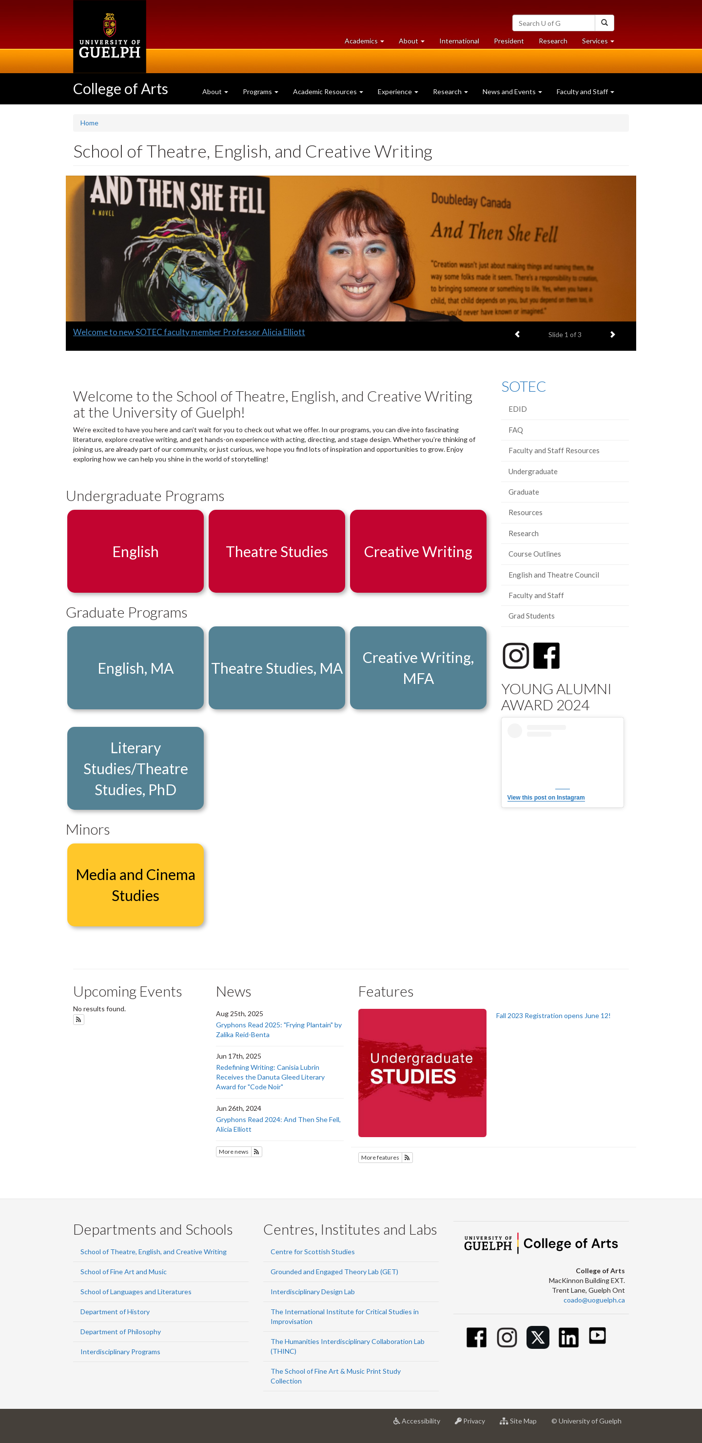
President (509, 41)
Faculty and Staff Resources (554, 450)
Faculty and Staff (536, 595)
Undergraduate (533, 471)
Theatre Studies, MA (277, 668)
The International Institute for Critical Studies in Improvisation (345, 1316)
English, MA (136, 668)
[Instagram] (507, 1337)
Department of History (115, 1311)
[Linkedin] (568, 1337)
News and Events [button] (512, 91)
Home (89, 123)
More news (234, 1151)
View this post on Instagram (546, 797)
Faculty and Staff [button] (585, 91)
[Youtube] (597, 1335)
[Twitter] (537, 1337)
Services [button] (602, 43)
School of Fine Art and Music (123, 1271)
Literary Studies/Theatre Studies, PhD (135, 768)
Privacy (473, 1424)
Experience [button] (398, 91)
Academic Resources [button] (328, 91)
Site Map (522, 1424)
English (135, 551)
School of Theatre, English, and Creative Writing (153, 1251)
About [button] (415, 43)
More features (380, 1157)
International (459, 41)
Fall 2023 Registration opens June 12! (553, 1015)
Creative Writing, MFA (418, 667)
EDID (517, 408)
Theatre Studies (277, 551)
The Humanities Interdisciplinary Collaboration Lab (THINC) (348, 1346)
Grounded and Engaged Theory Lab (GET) (334, 1271)
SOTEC (523, 386)
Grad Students (531, 615)
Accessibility (420, 1424)
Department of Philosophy (120, 1331)
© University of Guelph (586, 1421)
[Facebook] (476, 1337)
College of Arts (120, 88)
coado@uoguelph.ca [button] (594, 1300)
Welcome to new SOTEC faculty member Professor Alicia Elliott (189, 332)
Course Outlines (534, 553)
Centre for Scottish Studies (313, 1251)
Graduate (523, 491)
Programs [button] (260, 91)
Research (557, 43)
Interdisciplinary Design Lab (313, 1291)
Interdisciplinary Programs (120, 1351)
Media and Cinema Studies (135, 884)
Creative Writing (418, 551)
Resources (525, 512)
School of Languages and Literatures (136, 1291)
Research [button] (450, 91)
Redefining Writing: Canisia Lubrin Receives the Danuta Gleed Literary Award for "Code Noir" (270, 1077)
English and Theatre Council (553, 574)
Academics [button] (368, 43)
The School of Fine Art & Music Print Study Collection (336, 1376)
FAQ (515, 429)
